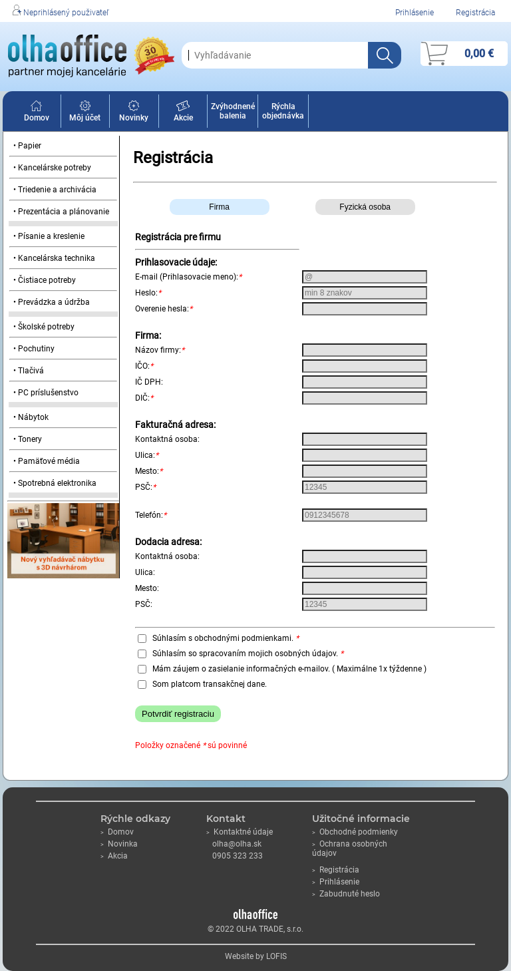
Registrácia (475, 12)
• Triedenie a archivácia (54, 189)
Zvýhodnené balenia (233, 111)
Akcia (114, 856)
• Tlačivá (28, 370)
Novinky (133, 113)
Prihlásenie (414, 12)
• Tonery (27, 439)
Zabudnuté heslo (346, 893)
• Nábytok (31, 417)
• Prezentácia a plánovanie (61, 211)
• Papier (27, 145)
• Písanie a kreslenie (48, 236)
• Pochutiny (34, 348)
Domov (36, 113)
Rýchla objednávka (283, 111)
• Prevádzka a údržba (51, 302)
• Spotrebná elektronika (54, 483)
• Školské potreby (44, 326)
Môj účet (84, 113)
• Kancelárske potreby (52, 167)
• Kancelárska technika (54, 258)
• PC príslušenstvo (46, 392)
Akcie (183, 113)
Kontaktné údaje (239, 832)
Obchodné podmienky (355, 832)
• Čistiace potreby (44, 280)
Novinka (119, 844)
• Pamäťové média (46, 461)
